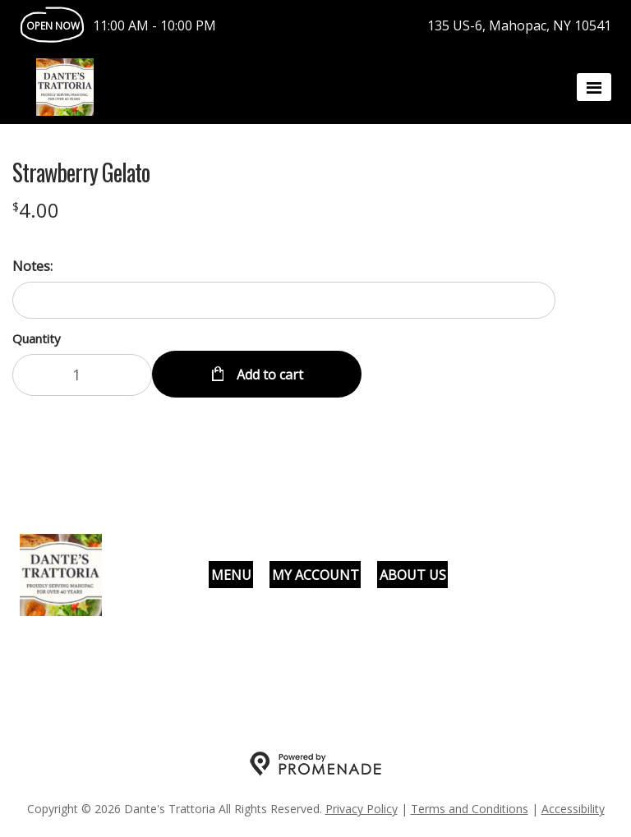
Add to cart (268, 375)
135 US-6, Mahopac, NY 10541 (519, 25)
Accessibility (573, 808)
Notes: (32, 266)
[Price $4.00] (35, 209)
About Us (413, 575)
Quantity (36, 338)
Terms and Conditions (469, 808)
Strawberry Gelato (81, 172)
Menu (231, 575)
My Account (315, 575)
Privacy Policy (361, 808)
